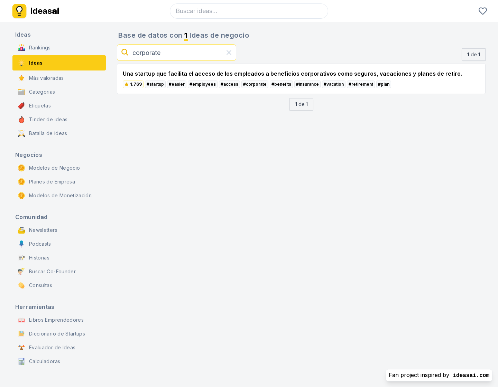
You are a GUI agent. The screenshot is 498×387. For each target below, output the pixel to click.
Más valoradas (41, 78)
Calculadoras (39, 361)
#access (229, 84)
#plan (383, 84)
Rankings (34, 47)
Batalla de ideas (42, 133)
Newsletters (37, 230)
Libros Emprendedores (51, 320)
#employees (203, 84)
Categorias (36, 91)
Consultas (35, 285)
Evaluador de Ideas (46, 347)
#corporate (255, 84)
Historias (33, 257)
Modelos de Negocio (49, 167)
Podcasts (34, 243)
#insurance (307, 84)
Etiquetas (34, 105)
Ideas (30, 62)
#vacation (334, 84)
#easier (177, 84)
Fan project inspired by (439, 375)
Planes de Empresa (46, 181)
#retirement (361, 84)
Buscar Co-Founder (47, 271)
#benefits (281, 84)
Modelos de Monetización (55, 195)
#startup (155, 84)
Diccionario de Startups (51, 333)
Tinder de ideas (42, 119)
